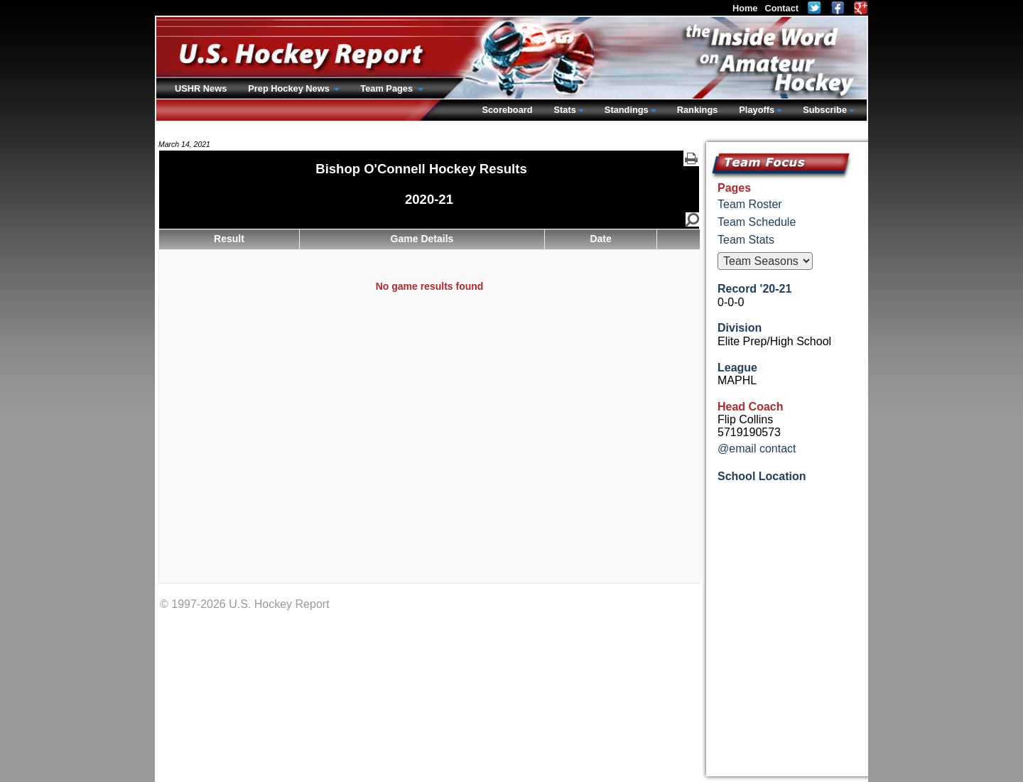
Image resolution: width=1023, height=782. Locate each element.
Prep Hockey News (290, 88)
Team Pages (387, 88)
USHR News (201, 88)
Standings (627, 109)
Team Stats (746, 240)
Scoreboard (507, 109)
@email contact (757, 448)
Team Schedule (757, 222)
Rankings (697, 109)
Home (745, 8)
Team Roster (750, 204)
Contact (781, 8)
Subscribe (825, 109)
